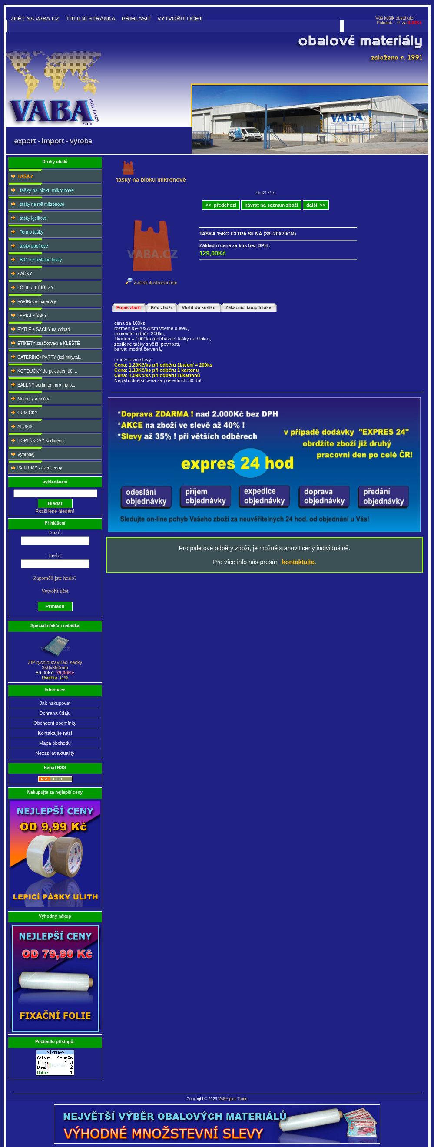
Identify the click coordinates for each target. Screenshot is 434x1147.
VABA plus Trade (232, 1099)
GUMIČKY (23, 412)
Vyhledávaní (55, 481)
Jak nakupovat (55, 703)
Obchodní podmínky (54, 723)
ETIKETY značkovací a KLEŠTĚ (44, 342)
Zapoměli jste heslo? (54, 578)
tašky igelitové (28, 217)
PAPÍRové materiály (32, 300)
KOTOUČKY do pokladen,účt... (43, 370)
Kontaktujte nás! (55, 733)
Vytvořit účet (179, 18)
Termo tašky (26, 231)
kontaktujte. (299, 562)
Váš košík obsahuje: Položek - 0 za (398, 20)
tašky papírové (28, 245)
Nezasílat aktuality (55, 753)
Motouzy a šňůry (29, 398)
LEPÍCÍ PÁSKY (28, 314)
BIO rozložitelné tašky (35, 259)
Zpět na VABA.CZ (34, 18)
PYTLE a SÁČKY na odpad (39, 328)
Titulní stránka (90, 18)
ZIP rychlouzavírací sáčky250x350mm (55, 662)
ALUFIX (21, 426)
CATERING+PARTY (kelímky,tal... (46, 356)
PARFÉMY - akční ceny (35, 467)
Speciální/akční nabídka (55, 625)
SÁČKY (20, 273)
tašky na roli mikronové (36, 203)
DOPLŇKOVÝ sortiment (36, 439)
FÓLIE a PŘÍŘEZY (31, 287)
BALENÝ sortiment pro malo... (42, 384)
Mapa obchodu (55, 743)
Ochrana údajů (54, 713)
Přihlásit (136, 18)
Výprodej (21, 453)
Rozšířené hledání (54, 511)
